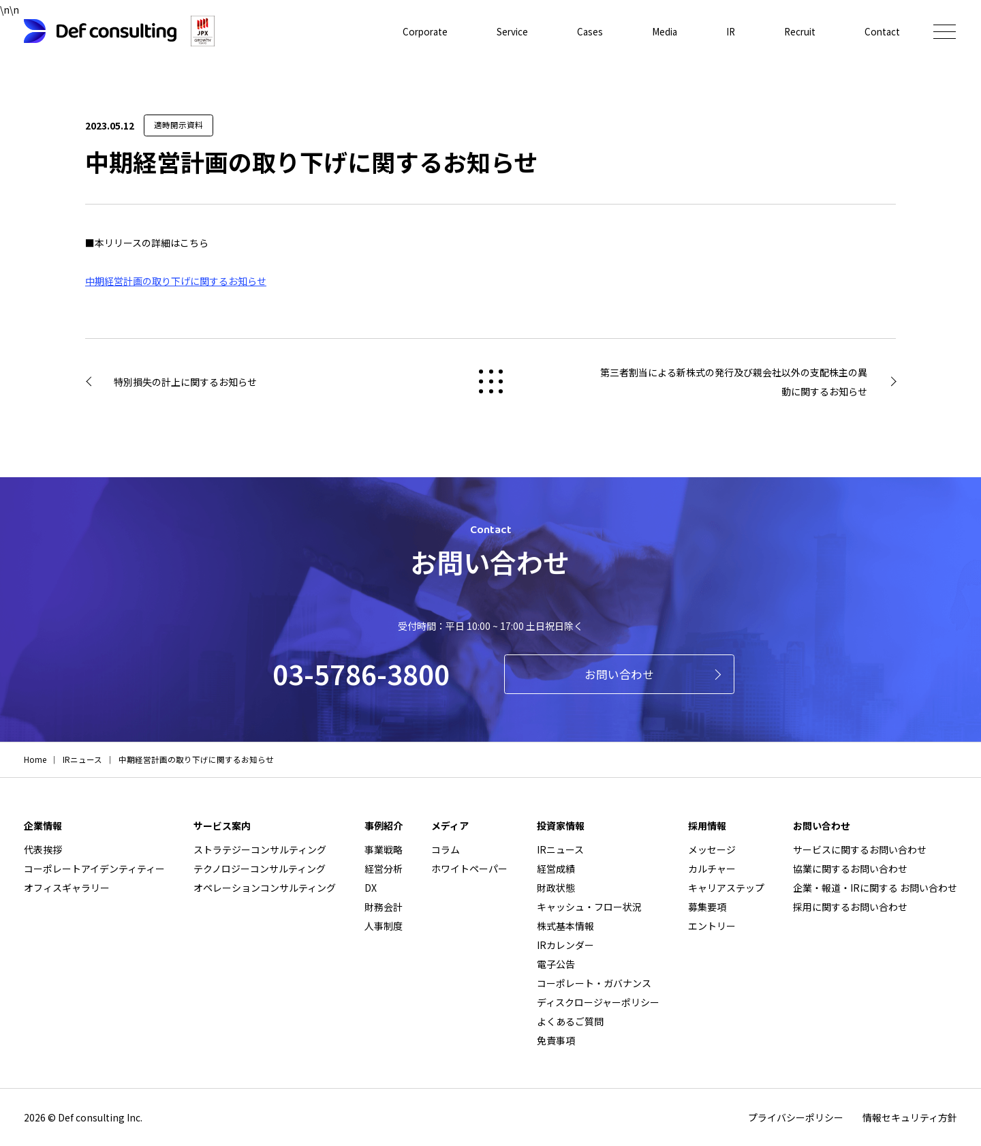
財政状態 (556, 887)
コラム (445, 849)
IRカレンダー (565, 945)
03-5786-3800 (361, 673)
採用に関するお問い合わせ (850, 907)
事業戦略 (383, 849)
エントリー (712, 926)
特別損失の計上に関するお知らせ (185, 382)
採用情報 (707, 825)
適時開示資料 (178, 124)
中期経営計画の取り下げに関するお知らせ (175, 281)
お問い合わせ (619, 674)
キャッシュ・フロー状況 (589, 907)
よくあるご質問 (570, 1021)
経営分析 (383, 868)
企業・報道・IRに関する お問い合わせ (875, 887)
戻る (491, 381)
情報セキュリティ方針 (909, 1117)
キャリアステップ (726, 887)
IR (727, 31)
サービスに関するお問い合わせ (859, 849)
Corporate (416, 31)
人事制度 (383, 926)
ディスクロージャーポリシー (598, 1002)
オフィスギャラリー (67, 887)
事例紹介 (383, 825)
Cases (584, 31)
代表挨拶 (43, 849)
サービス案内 (222, 825)
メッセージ (712, 849)
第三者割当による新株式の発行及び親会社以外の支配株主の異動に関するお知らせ (733, 381)
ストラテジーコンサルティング (259, 849)
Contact (881, 31)
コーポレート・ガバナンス (594, 983)
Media (660, 31)
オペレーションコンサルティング (264, 887)
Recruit (797, 31)
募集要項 (707, 907)
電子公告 (556, 964)
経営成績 (556, 868)
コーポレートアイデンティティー (94, 868)
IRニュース (560, 849)
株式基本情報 (565, 926)
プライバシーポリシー (795, 1117)
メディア (450, 825)
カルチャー (712, 868)
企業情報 (43, 825)
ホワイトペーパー (469, 868)
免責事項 (556, 1040)
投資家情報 (561, 825)
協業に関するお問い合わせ (850, 868)
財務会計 (383, 907)
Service (505, 31)
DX (370, 887)
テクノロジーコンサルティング (259, 868)
